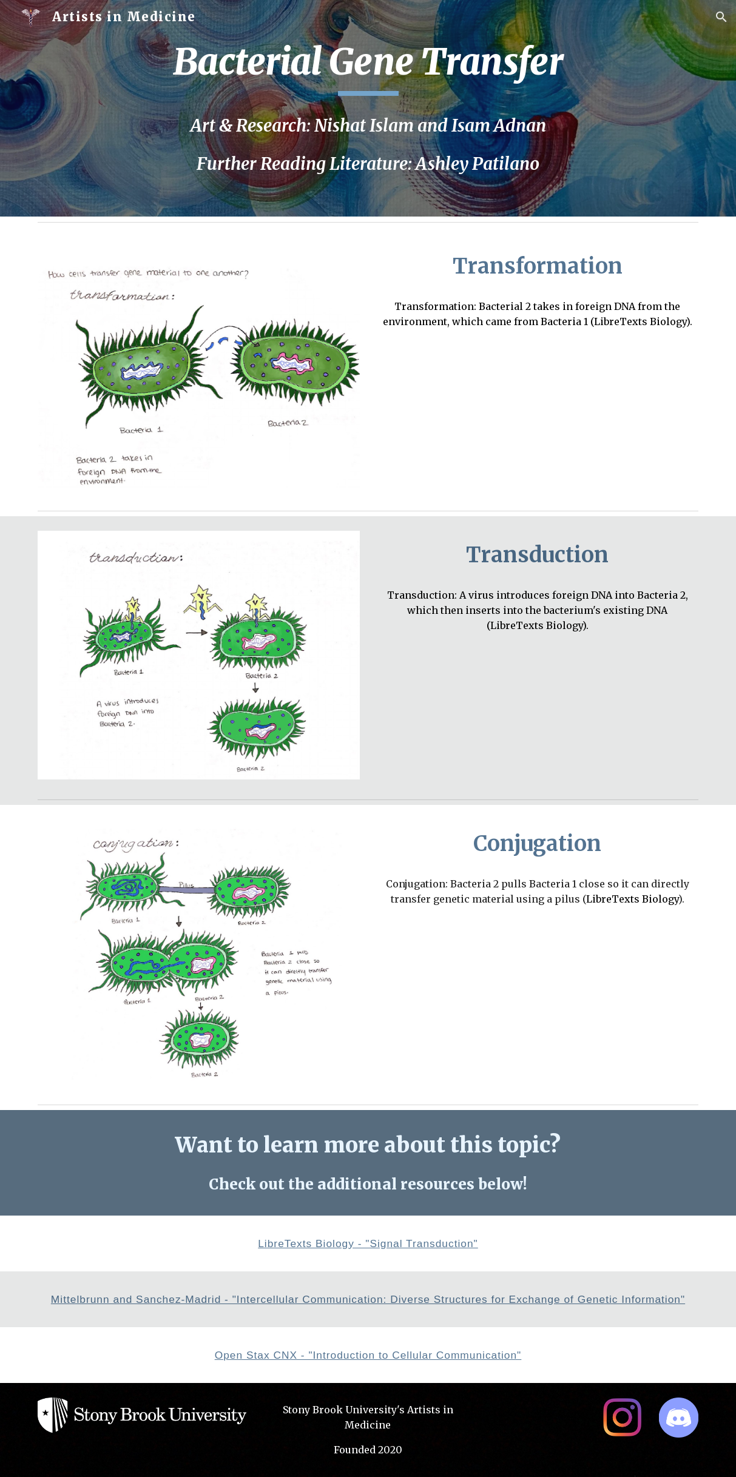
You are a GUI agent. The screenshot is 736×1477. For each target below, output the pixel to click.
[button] (721, 17)
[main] (368, 67)
